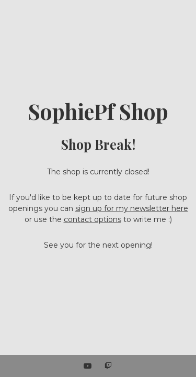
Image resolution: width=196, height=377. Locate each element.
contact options (92, 219)
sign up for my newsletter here (131, 208)
